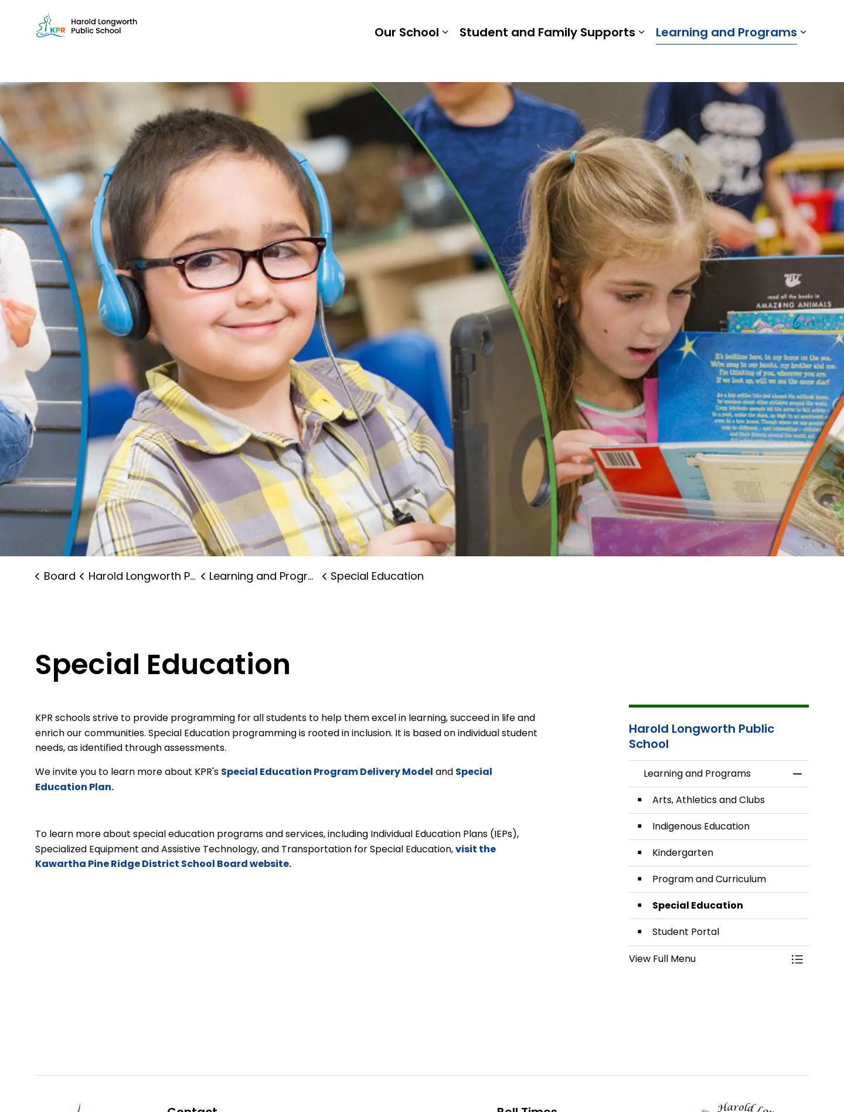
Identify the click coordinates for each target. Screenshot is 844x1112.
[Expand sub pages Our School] (445, 61)
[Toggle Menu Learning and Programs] (797, 959)
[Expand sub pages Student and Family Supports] (641, 61)
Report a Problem (731, 20)
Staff (662, 20)
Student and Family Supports (547, 61)
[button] (707, 959)
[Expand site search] (797, 20)
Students (615, 20)
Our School (407, 61)
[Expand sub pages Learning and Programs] (803, 61)
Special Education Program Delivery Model (327, 771)
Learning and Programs (726, 61)
